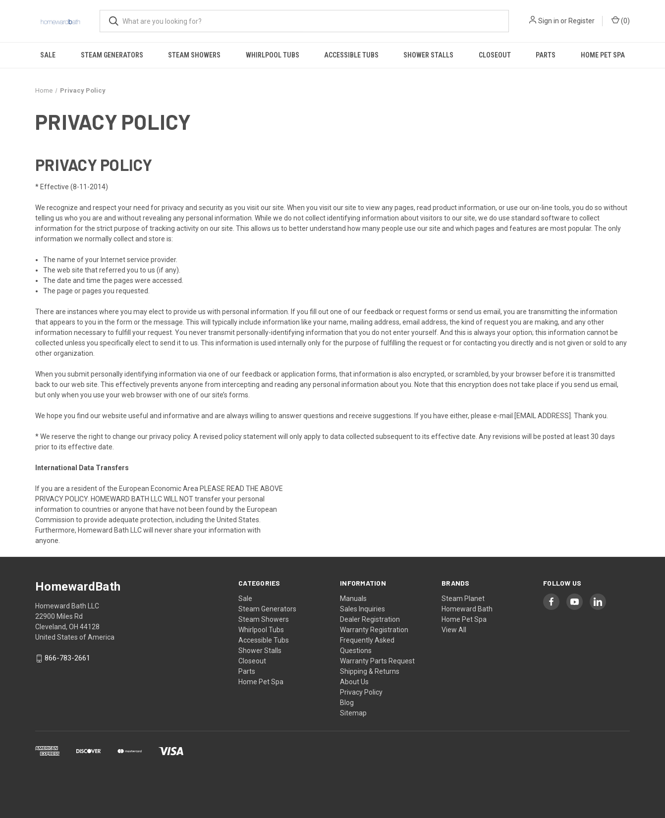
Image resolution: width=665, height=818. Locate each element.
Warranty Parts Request (377, 661)
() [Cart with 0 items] (620, 20)
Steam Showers (194, 55)
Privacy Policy (361, 692)
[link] (332, 779)
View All (454, 630)
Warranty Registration (374, 630)
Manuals (353, 598)
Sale (47, 55)
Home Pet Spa (603, 55)
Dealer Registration (370, 619)
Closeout (495, 55)
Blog (347, 703)
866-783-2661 (67, 658)
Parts (545, 55)
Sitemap (353, 713)
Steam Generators (112, 55)
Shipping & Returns (369, 671)
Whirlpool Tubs (272, 55)
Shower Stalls (428, 55)
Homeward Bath (467, 609)
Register (581, 21)
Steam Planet (463, 598)
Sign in (548, 21)
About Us (354, 682)
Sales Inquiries (362, 609)
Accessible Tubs (351, 55)
